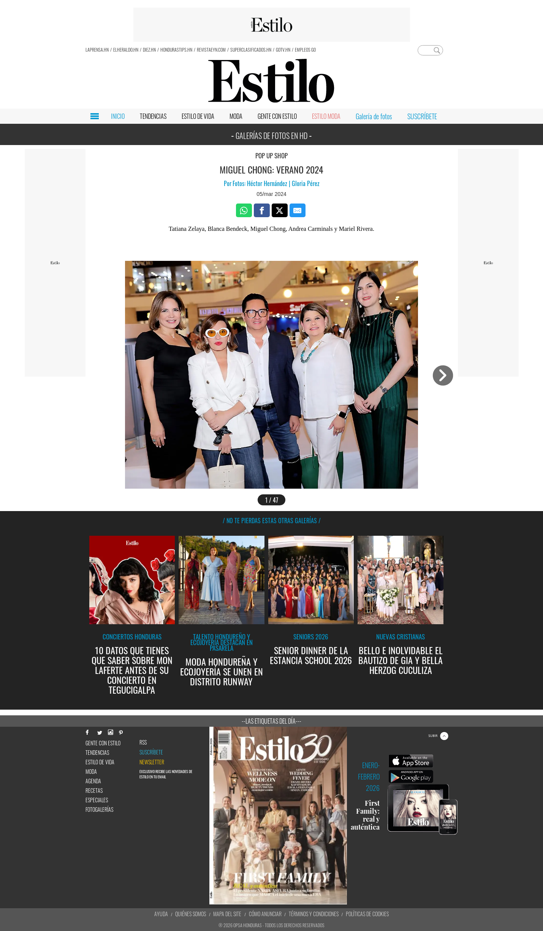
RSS (143, 742)
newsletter (151, 762)
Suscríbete (151, 752)
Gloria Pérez (305, 183)
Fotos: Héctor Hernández (261, 183)
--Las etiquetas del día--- (271, 721)
